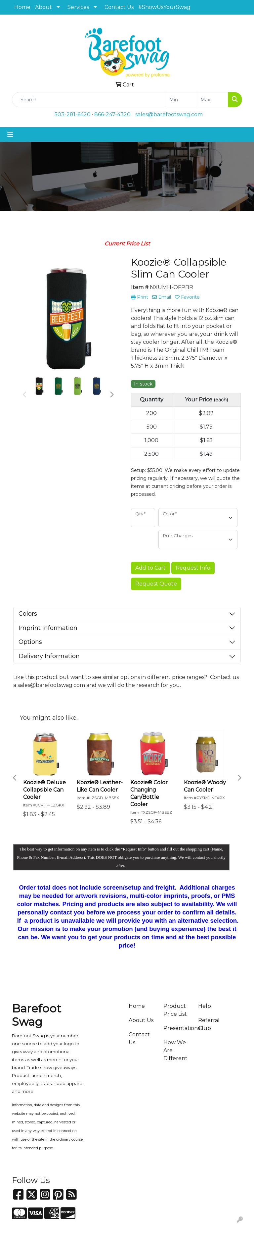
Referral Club (209, 1024)
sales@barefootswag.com (169, 114)
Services (78, 7)
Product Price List (175, 1010)
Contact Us (119, 7)
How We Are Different (175, 1050)
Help (204, 1006)
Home (22, 7)
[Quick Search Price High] (212, 99)
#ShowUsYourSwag (164, 7)
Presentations (176, 1028)
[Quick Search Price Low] (181, 99)
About (43, 7)
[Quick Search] (89, 99)
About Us (141, 1020)
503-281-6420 (73, 114)
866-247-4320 (112, 114)
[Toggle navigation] (10, 134)
